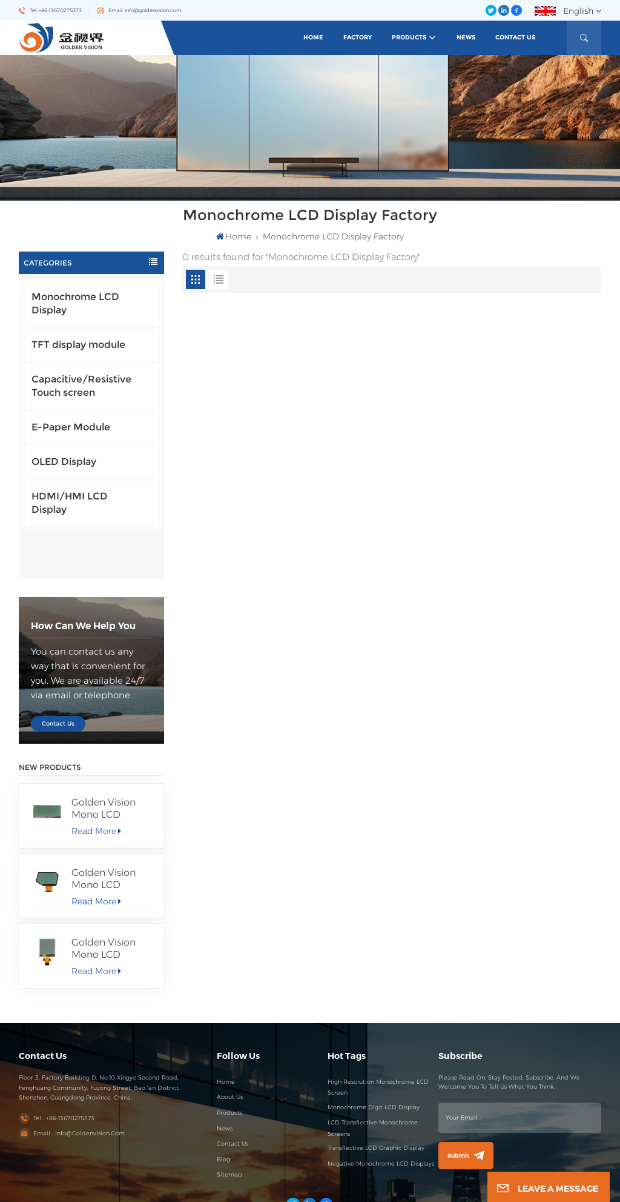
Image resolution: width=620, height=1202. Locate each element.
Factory (357, 37)
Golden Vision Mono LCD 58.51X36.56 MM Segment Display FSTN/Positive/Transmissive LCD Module (112, 832)
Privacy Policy (430, 1186)
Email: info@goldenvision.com (145, 10)
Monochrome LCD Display (75, 303)
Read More (95, 784)
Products (409, 37)
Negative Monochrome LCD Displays (381, 1117)
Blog (223, 1112)
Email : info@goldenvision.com (79, 1087)
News (466, 37)
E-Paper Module (70, 427)
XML (404, 1186)
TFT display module (78, 344)
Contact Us (515, 37)
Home (313, 37)
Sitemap (229, 1128)
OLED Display (63, 461)
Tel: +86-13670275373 (56, 10)
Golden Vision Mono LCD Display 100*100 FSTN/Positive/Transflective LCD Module (112, 902)
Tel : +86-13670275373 (63, 1071)
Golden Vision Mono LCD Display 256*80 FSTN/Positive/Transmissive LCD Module (112, 762)
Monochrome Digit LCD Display (374, 1060)
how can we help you (83, 579)
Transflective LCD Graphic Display (376, 1101)
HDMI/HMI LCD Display (69, 502)
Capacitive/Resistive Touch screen (81, 385)
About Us (230, 1050)
